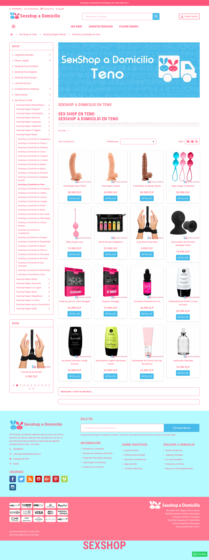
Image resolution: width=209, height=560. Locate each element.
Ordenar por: (113, 141)
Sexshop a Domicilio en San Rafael (34, 270)
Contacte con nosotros (93, 467)
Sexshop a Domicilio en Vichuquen (34, 188)
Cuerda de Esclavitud (147, 242)
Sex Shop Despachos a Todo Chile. (24, 531)
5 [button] (28, 385)
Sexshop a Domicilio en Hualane (33, 156)
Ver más (63, 130)
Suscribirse (181, 427)
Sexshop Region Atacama (28, 117)
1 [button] (13, 385)
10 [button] (46, 385)
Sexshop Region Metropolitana (30, 105)
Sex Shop (76, 26)
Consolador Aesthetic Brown (147, 186)
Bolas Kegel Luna (74, 242)
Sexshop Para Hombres (26, 66)
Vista (180, 141)
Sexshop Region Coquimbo (28, 122)
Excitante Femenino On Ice (147, 301)
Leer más (34, 444)
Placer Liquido (22, 60)
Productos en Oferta (174, 464)
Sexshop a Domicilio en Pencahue (33, 254)
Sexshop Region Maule (26, 134)
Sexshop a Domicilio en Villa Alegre (34, 218)
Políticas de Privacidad (134, 455)
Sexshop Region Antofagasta (29, 113)
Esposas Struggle (110, 301)
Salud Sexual (21, 94)
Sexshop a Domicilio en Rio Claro (33, 258)
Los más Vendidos (173, 459)
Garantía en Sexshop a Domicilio (98, 453)
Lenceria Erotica (23, 83)
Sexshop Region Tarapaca (28, 109)
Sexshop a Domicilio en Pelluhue (33, 147)
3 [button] (21, 385)
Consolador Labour (111, 186)
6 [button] (31, 385)
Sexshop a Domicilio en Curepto (32, 237)
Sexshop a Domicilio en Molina (32, 164)
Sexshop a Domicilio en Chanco (32, 143)
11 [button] (49, 385)
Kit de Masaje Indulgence (111, 242)
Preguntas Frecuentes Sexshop (97, 458)
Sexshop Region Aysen (26, 292)
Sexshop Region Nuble (26, 308)
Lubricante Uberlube (183, 360)
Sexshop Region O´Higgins (28, 130)
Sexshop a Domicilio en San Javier (34, 214)
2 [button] (17, 385)
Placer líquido (128, 26)
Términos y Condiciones (135, 459)
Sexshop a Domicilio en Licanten (33, 160)
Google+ (47, 479)
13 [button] (33, 389)
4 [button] (24, 385)
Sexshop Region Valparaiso (28, 126)
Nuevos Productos (173, 450)
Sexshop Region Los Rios (28, 300)
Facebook (12, 479)
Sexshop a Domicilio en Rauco (32, 168)
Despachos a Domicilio (93, 449)
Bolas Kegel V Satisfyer (183, 186)
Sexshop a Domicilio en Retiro (31, 210)
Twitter (21, 479)
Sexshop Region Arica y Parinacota (32, 304)
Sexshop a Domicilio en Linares (32, 197)
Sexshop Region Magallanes (29, 296)
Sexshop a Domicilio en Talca (31, 274)
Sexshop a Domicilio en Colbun (32, 193)
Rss (30, 479)
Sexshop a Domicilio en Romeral (33, 173)
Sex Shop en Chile (23, 100)
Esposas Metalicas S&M (31, 372)
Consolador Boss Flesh (74, 186)
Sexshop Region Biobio (26, 279)
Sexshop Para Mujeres (26, 72)
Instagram (12, 487)
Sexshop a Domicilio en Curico (32, 151)
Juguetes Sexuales (101, 26)
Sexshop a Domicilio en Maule (32, 246)
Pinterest (56, 479)
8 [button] (39, 385)
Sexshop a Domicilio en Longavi (32, 201)
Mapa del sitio (130, 464)
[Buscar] (121, 16)
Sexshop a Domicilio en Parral (31, 205)
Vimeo (64, 479)
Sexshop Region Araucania (28, 283)
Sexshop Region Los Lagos (28, 287)
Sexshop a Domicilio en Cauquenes (34, 139)
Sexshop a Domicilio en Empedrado (34, 241)
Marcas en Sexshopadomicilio (179, 468)
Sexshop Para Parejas (26, 77)
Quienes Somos (131, 450)
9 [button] (42, 385)
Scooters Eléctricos (133, 468)
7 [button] (35, 385)
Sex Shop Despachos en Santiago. (24, 535)
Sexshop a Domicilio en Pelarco (32, 250)
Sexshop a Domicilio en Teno (31, 184)
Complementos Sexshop (27, 89)
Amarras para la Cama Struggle (74, 301)
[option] (31, 355)
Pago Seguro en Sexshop (94, 462)
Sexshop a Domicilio (21, 434)
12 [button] (30, 389)
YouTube (38, 479)
